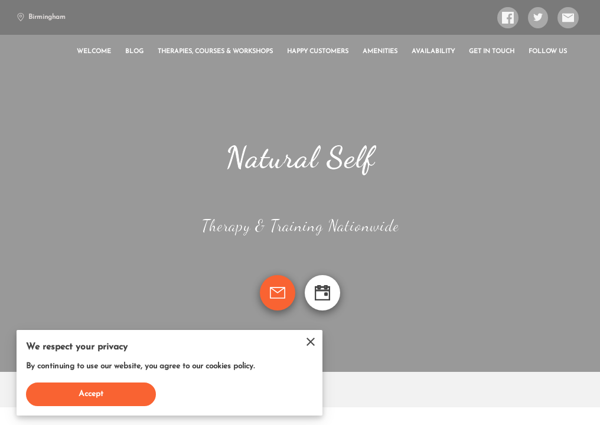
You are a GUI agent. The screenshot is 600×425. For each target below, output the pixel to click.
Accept (91, 394)
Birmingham (41, 17)
